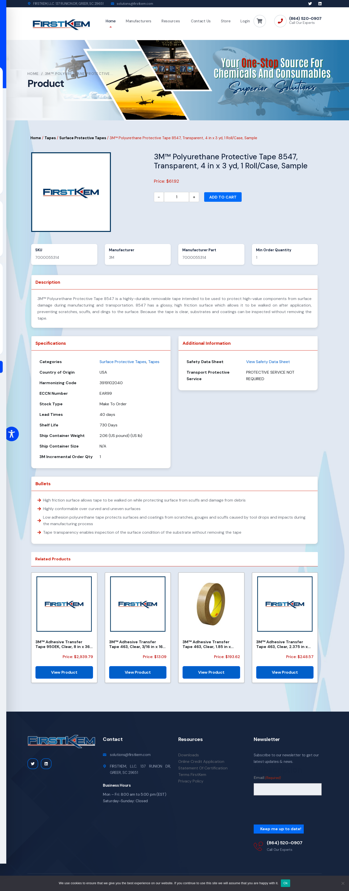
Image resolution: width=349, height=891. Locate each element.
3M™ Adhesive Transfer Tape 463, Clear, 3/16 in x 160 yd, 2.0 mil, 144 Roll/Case (137, 644)
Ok (285, 883)
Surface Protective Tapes (82, 138)
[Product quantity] (176, 197)
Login (245, 21)
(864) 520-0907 (305, 19)
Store (226, 21)
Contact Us (200, 21)
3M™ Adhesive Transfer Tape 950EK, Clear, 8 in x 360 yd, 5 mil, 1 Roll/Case (64, 644)
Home (111, 21)
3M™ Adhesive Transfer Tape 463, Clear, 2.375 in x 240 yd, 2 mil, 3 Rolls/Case (282, 644)
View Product (64, 672)
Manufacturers (138, 21)
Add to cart (223, 197)
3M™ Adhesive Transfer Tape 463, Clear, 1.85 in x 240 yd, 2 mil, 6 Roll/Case (208, 644)
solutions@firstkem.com (135, 4)
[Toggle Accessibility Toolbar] (11, 434)
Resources (170, 21)
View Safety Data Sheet (268, 362)
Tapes (50, 138)
